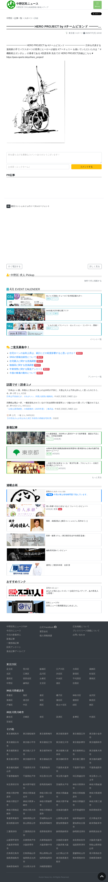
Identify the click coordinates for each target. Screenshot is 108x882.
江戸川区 (60, 669)
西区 (42, 705)
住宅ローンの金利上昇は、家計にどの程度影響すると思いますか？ (46, 353)
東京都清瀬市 (62, 733)
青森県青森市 (12, 818)
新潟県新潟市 (12, 823)
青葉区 (9, 695)
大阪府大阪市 (95, 840)
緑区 (75, 705)
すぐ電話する (14, 266)
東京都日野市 (12, 759)
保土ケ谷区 (61, 705)
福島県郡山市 (29, 818)
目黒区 (76, 683)
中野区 (9, 18)
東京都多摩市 (79, 742)
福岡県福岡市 (46, 858)
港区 (58, 683)
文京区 (43, 683)
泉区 (42, 695)
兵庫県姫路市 (46, 840)
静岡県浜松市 (95, 831)
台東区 (43, 678)
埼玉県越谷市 (79, 776)
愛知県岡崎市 (46, 823)
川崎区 (26, 717)
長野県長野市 (46, 831)
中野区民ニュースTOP (16, 626)
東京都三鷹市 (79, 759)
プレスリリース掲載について (86, 630)
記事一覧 (18, 18)
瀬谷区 (59, 700)
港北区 (26, 700)
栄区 (42, 700)
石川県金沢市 (95, 818)
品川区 (43, 673)
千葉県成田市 (95, 767)
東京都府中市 (29, 759)
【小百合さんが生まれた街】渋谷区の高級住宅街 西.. (29, 418)
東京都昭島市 (12, 733)
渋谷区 (59, 673)
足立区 (9, 669)
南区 (91, 705)
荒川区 (26, 669)
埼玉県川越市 (62, 776)
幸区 (42, 717)
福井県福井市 (79, 818)
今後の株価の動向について (26, 373)
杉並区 (92, 673)
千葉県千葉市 (79, 767)
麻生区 (9, 717)
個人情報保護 (46, 635)
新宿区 (76, 673)
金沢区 (92, 695)
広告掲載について (81, 626)
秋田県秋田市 (95, 810)
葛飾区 (92, 669)
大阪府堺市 (28, 844)
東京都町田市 (62, 759)
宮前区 (9, 721)
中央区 (59, 678)
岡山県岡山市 (46, 853)
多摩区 (76, 717)
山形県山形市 (62, 818)
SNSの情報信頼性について (26, 357)
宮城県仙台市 (46, 818)
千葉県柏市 (45, 767)
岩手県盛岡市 (79, 810)
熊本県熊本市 (79, 858)
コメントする (86, 167)
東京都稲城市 (29, 733)
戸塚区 (9, 705)
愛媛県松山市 (79, 853)
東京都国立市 (79, 733)
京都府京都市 (62, 840)
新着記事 (10, 639)
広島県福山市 (29, 853)
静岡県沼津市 (79, 831)
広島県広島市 (12, 853)
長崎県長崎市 (12, 866)
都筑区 (76, 700)
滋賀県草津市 (79, 844)
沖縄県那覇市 (46, 866)
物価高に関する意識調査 (25, 365)
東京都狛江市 (46, 742)
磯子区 (59, 695)
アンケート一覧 (95, 377)
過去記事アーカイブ (15, 651)
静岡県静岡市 (62, 831)
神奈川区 (77, 695)
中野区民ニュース (27, 3)
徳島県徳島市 (12, 858)
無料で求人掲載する (93, 281)
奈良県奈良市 (79, 840)
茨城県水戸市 (62, 784)
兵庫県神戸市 (29, 840)
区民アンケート (13, 647)
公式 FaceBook (48, 627)
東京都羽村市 (46, 750)
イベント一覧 (96, 339)
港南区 (9, 700)
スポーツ (28, 18)
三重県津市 (11, 831)
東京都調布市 (95, 742)
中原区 (92, 717)
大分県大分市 (29, 866)
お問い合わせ (79, 635)
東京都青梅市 (46, 733)
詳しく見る (95, 266)
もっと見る (97, 477)
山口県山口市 (62, 853)
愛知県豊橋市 (62, 823)
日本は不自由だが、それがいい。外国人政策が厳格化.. (30, 396)
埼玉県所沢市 (12, 784)
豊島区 (92, 678)
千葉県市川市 (29, 767)
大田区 (76, 669)
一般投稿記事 (12, 643)
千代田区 (77, 678)
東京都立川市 (62, 742)
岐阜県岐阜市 (95, 823)
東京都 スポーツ (74, 33)
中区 (25, 705)
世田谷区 (27, 678)
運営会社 (44, 631)
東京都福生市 (46, 759)
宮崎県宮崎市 (95, 858)
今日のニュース (13, 630)
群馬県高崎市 (46, 784)
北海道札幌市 (62, 810)
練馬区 (26, 683)
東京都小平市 (29, 742)
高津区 (59, 717)
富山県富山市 (29, 823)
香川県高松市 (95, 853)
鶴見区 (92, 700)
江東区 (26, 673)
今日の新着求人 (13, 635)
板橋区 (43, 669)
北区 (8, 673)
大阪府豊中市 (46, 844)
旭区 (25, 695)
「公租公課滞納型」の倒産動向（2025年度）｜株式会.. (30, 409)
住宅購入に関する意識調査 (26, 361)
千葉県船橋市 (12, 776)
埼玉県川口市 (46, 776)
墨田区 (9, 678)
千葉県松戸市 (29, 776)
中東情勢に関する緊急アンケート (30, 369)
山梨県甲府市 (12, 840)
